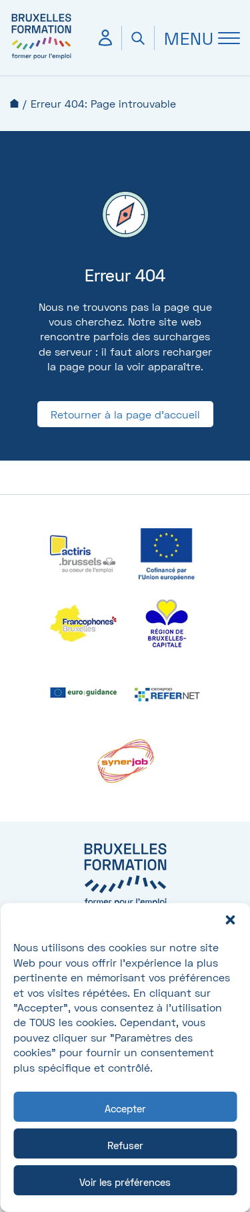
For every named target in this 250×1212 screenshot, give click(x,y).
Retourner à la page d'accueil (125, 414)
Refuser (125, 1145)
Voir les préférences (125, 1182)
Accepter (125, 1108)
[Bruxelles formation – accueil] (41, 58)
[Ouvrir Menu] (197, 38)
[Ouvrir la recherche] (137, 38)
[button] (230, 920)
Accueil (14, 103)
